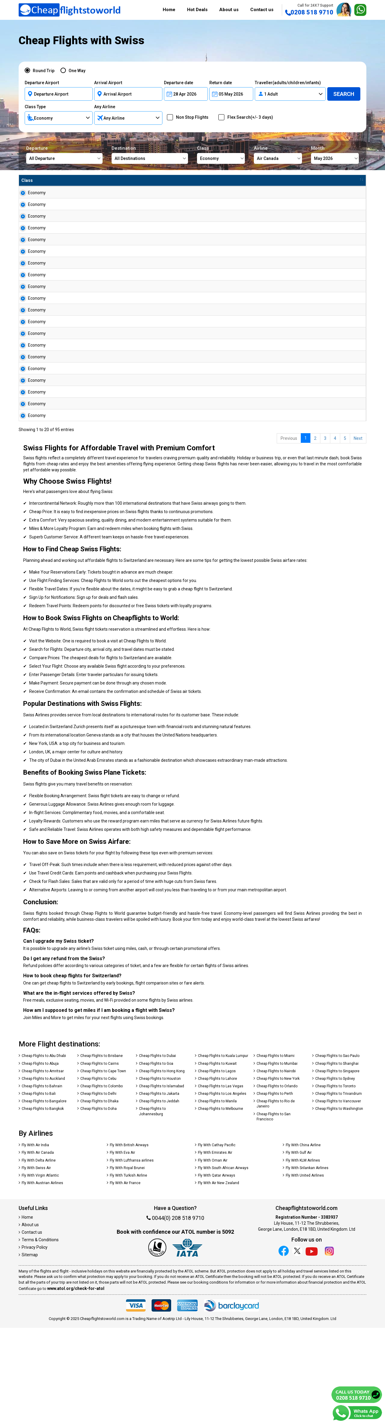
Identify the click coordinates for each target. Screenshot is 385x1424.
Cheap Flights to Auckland (43, 1175)
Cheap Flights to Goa (156, 1160)
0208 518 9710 (309, 9)
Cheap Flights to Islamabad (161, 1182)
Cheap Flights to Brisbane (101, 1152)
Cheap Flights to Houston (160, 1175)
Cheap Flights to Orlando (277, 1182)
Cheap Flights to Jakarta (159, 1190)
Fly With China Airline (303, 1241)
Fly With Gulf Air (299, 1249)
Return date (220, 82)
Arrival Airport (108, 82)
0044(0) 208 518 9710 (175, 1314)
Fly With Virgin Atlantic (40, 1271)
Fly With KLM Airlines (303, 1256)
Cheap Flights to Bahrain (42, 1182)
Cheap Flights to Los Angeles (222, 1190)
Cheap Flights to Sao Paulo (337, 1152)
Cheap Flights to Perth (275, 1190)
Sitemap (30, 1351)
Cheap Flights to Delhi (98, 1190)
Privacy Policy (35, 1343)
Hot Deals (197, 9)
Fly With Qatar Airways (216, 1271)
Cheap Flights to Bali (39, 1190)
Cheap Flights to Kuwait (217, 1160)
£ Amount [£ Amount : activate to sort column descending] (205, 180)
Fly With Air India (35, 1241)
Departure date (178, 82)
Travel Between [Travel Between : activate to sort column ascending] (288, 180)
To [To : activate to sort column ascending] (90, 180)
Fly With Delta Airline (39, 1256)
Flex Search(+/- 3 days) (248, 117)
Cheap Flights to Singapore (337, 1167)
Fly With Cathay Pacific (217, 1241)
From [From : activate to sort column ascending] (51, 180)
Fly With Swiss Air (36, 1264)
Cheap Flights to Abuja (40, 1160)
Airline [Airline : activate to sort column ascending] (140, 180)
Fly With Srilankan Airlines (307, 1264)
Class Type (35, 106)
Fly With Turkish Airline (128, 1271)
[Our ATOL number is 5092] (157, 1344)
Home (169, 9)
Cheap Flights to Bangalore (44, 1197)
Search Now (343, 195)
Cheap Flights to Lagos (217, 1167)
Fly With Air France (125, 1279)
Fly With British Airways (129, 1241)
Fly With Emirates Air (215, 1249)
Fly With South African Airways (223, 1264)
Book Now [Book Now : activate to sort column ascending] (331, 180)
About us (229, 9)
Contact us (261, 9)
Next (358, 534)
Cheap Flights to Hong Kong (162, 1167)
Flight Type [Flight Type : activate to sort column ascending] (171, 180)
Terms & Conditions (40, 1336)
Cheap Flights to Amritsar (43, 1167)
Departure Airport (42, 82)
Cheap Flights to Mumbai (277, 1160)
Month (335, 154)
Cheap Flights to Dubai (157, 1152)
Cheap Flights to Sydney (335, 1175)
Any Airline (104, 106)
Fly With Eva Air (122, 1249)
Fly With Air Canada (38, 1249)
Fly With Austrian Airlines (42, 1279)
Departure (64, 154)
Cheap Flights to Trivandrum (338, 1190)
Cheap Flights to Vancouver (338, 1197)
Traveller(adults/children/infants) (288, 82)
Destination (150, 154)
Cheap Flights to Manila (217, 1197)
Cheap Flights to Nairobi (276, 1167)
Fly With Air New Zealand (218, 1279)
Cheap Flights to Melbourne (220, 1205)
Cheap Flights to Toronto (335, 1182)
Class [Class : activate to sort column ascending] (27, 180)
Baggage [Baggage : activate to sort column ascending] (237, 180)
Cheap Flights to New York (278, 1175)
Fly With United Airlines (305, 1271)
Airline (278, 154)
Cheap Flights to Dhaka (99, 1197)
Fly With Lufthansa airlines (132, 1256)
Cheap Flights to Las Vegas (220, 1182)
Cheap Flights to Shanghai (337, 1160)
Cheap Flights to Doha (98, 1205)
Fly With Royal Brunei (127, 1264)
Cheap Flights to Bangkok (43, 1205)
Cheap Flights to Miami (275, 1152)
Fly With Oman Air (212, 1256)
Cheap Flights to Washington (339, 1205)
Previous (289, 534)
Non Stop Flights (190, 117)
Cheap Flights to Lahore (217, 1175)
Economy (30, 192)
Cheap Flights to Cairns (99, 1160)
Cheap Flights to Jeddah (159, 1197)
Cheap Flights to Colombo (101, 1182)
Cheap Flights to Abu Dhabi (44, 1152)
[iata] (187, 1344)
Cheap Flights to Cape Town (103, 1167)
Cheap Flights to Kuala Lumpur (223, 1152)
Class (221, 154)
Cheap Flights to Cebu (98, 1175)
